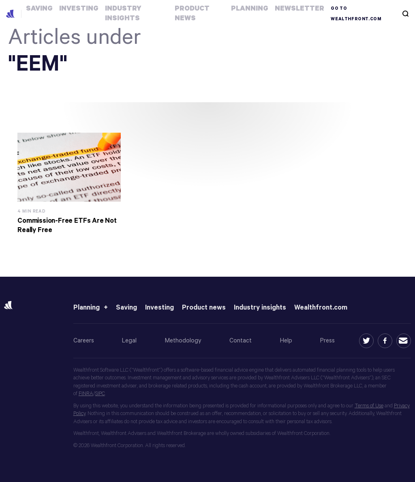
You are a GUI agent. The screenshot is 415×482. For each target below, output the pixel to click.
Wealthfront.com (320, 308)
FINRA (86, 394)
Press (327, 340)
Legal (129, 340)
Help (286, 340)
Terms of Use (369, 406)
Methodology (183, 340)
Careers (83, 340)
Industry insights (260, 308)
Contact (240, 340)
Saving (126, 308)
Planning (86, 308)
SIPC (100, 394)
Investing (159, 308)
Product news (204, 308)
